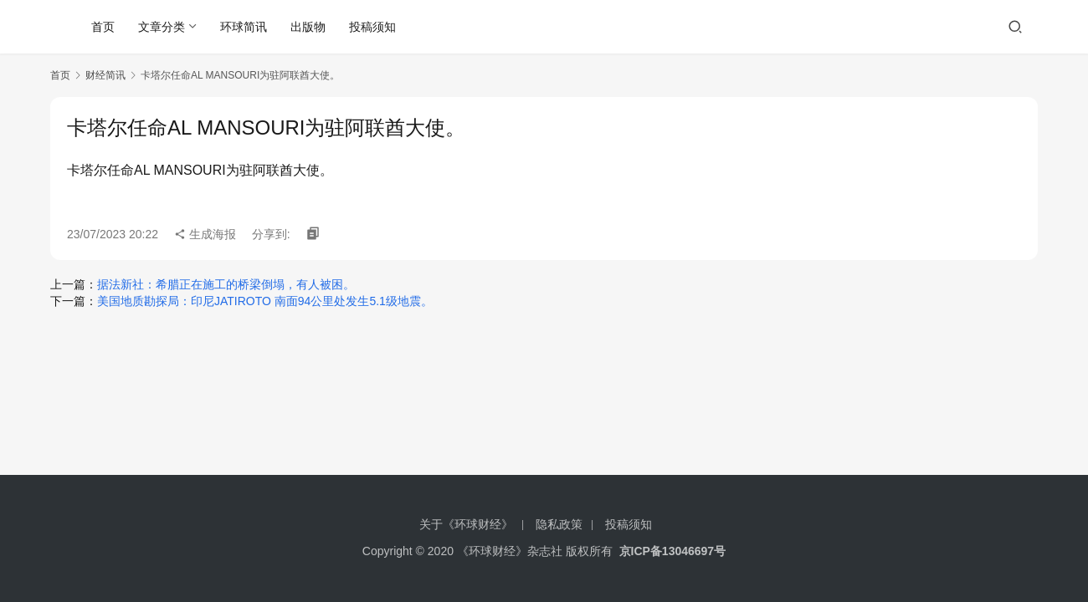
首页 (103, 26)
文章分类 (161, 26)
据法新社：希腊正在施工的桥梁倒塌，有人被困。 (226, 284)
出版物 (308, 26)
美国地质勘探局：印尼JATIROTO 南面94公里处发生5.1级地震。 (265, 301)
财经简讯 (105, 75)
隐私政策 (559, 524)
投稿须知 (372, 26)
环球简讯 (243, 26)
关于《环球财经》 (466, 524)
